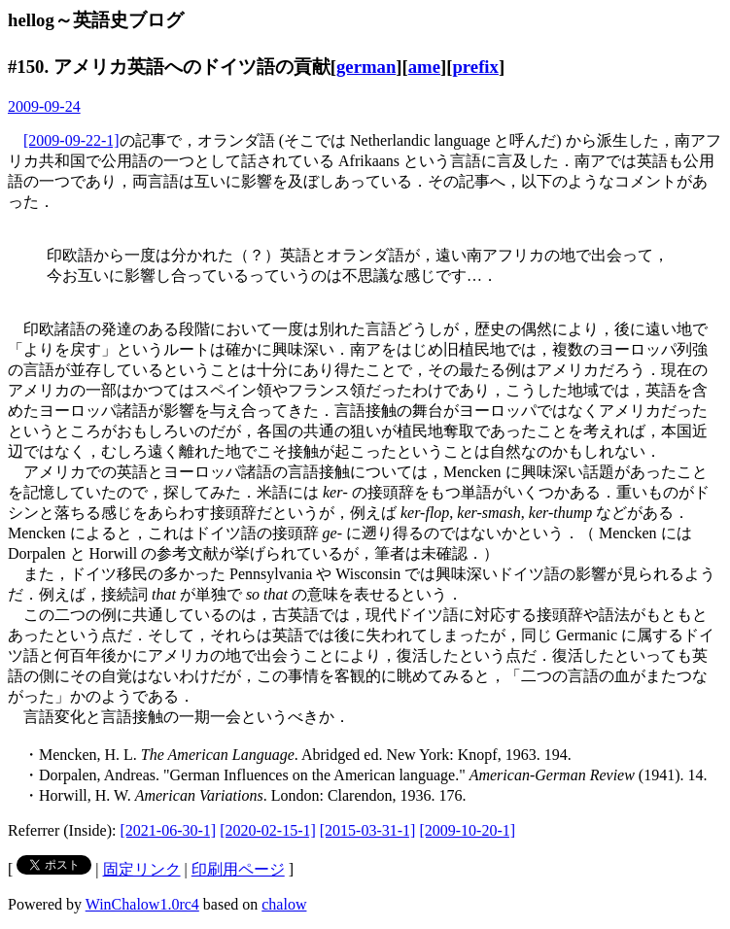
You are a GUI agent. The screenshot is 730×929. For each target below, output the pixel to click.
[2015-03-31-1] (368, 830)
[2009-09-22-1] (71, 140)
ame (424, 66)
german (366, 66)
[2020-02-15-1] (268, 830)
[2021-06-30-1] (169, 830)
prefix (475, 66)
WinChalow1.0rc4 (142, 904)
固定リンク (142, 869)
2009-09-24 (44, 106)
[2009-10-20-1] (467, 830)
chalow (283, 904)
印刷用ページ (238, 869)
